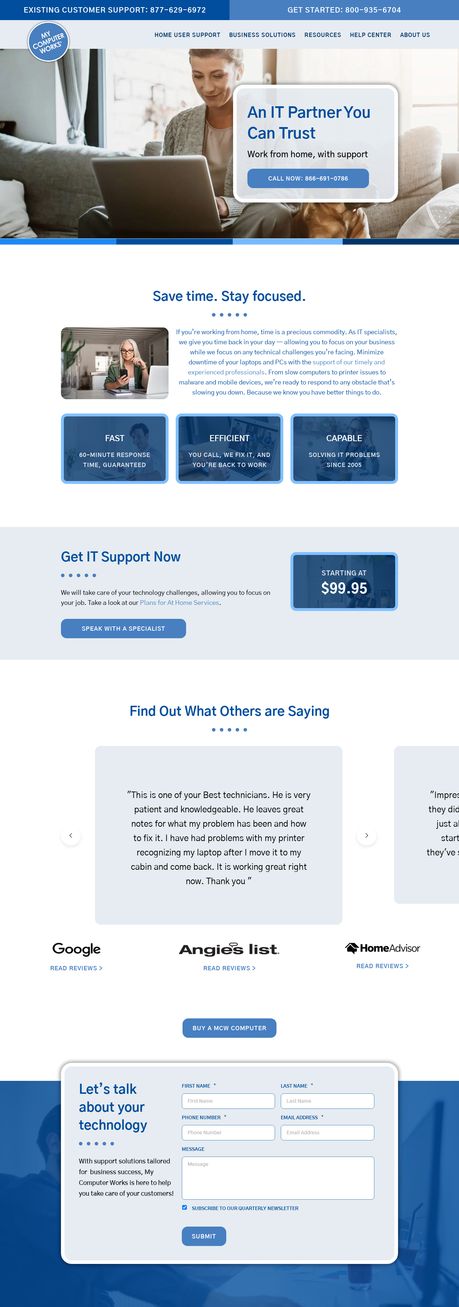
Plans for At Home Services (179, 603)
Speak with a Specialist (123, 629)
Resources (322, 35)
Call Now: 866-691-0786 (308, 179)
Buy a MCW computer (229, 1028)
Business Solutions (262, 35)
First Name (199, 1086)
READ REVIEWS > (76, 968)
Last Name (297, 1086)
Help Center (371, 35)
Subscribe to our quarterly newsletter (245, 1208)
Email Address (302, 1117)
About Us (415, 35)
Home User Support (188, 35)
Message (193, 1149)
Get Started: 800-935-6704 (344, 10)
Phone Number (204, 1117)
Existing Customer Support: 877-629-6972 (115, 10)
